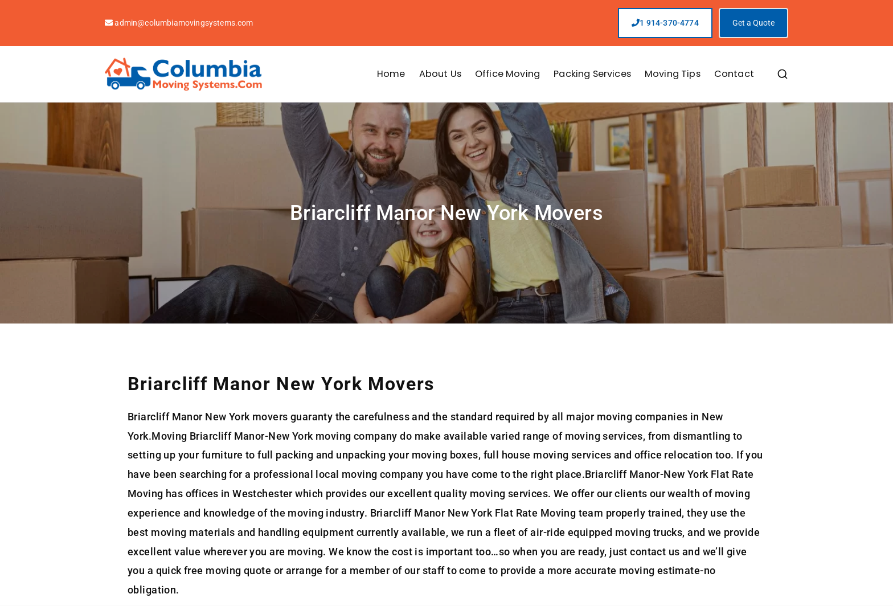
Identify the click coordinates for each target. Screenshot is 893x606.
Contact (734, 73)
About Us (440, 73)
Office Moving (507, 73)
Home (391, 73)
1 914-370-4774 (665, 22)
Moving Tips (673, 73)
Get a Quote (753, 22)
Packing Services (592, 73)
